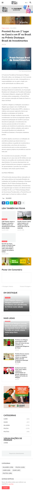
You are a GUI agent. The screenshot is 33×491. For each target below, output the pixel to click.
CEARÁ (16, 422)
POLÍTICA (16, 432)
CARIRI (16, 419)
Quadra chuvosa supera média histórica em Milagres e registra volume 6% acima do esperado (24, 225)
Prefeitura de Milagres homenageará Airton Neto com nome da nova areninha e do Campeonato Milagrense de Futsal (22, 344)
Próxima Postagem (25, 286)
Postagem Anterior (8, 286)
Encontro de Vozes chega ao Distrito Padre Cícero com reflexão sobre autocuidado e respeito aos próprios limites (8, 248)
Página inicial (5, 28)
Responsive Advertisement (16, 453)
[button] (2, 2)
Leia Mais (10, 484)
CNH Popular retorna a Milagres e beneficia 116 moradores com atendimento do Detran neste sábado (8, 225)
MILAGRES (13, 28)
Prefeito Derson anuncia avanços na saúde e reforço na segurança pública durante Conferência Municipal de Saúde (22, 358)
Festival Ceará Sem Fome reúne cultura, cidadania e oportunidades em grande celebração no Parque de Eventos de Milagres (21, 372)
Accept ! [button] (6, 488)
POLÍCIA (16, 428)
